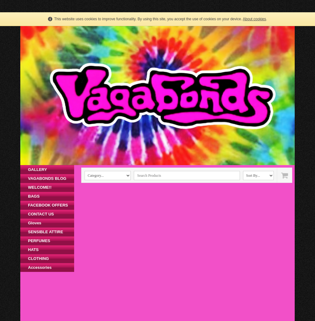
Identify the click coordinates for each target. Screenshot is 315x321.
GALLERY (37, 169)
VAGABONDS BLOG (47, 178)
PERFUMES (39, 240)
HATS (33, 249)
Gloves (34, 223)
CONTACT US (41, 214)
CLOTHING (38, 258)
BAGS (34, 196)
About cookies (254, 19)
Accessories (40, 267)
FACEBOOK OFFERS (48, 205)
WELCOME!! (40, 187)
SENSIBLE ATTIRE (45, 232)
